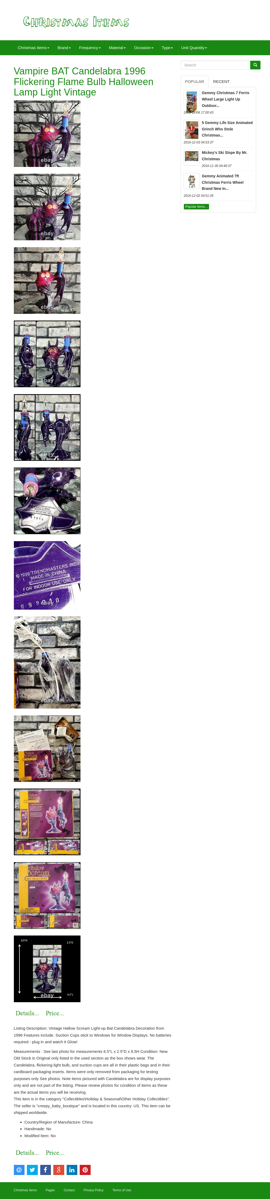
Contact (69, 1190)
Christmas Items (33, 47)
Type (167, 47)
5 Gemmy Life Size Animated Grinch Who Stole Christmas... (227, 129)
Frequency (90, 47)
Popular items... (196, 207)
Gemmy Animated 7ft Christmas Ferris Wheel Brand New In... (222, 182)
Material (117, 47)
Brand (64, 47)
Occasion (144, 47)
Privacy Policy (94, 1190)
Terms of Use (121, 1190)
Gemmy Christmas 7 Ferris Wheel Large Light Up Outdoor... (225, 99)
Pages (50, 1190)
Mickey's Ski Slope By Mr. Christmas (224, 155)
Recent (221, 81)
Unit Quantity (194, 47)
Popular (194, 81)
